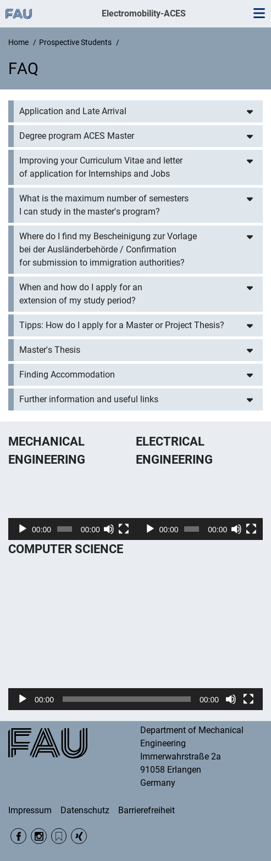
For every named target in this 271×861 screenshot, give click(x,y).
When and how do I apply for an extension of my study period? (80, 294)
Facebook (18, 836)
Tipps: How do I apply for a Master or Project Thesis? (121, 325)
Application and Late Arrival (72, 111)
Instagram (39, 836)
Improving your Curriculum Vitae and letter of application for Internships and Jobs (100, 167)
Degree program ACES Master (76, 136)
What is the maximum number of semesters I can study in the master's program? (104, 205)
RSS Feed (59, 836)
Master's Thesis (49, 350)
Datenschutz (84, 810)
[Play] (22, 529)
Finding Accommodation (67, 374)
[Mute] (108, 529)
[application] (72, 504)
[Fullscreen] (123, 529)
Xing (79, 836)
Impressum (30, 810)
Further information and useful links (88, 399)
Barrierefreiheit (146, 810)
